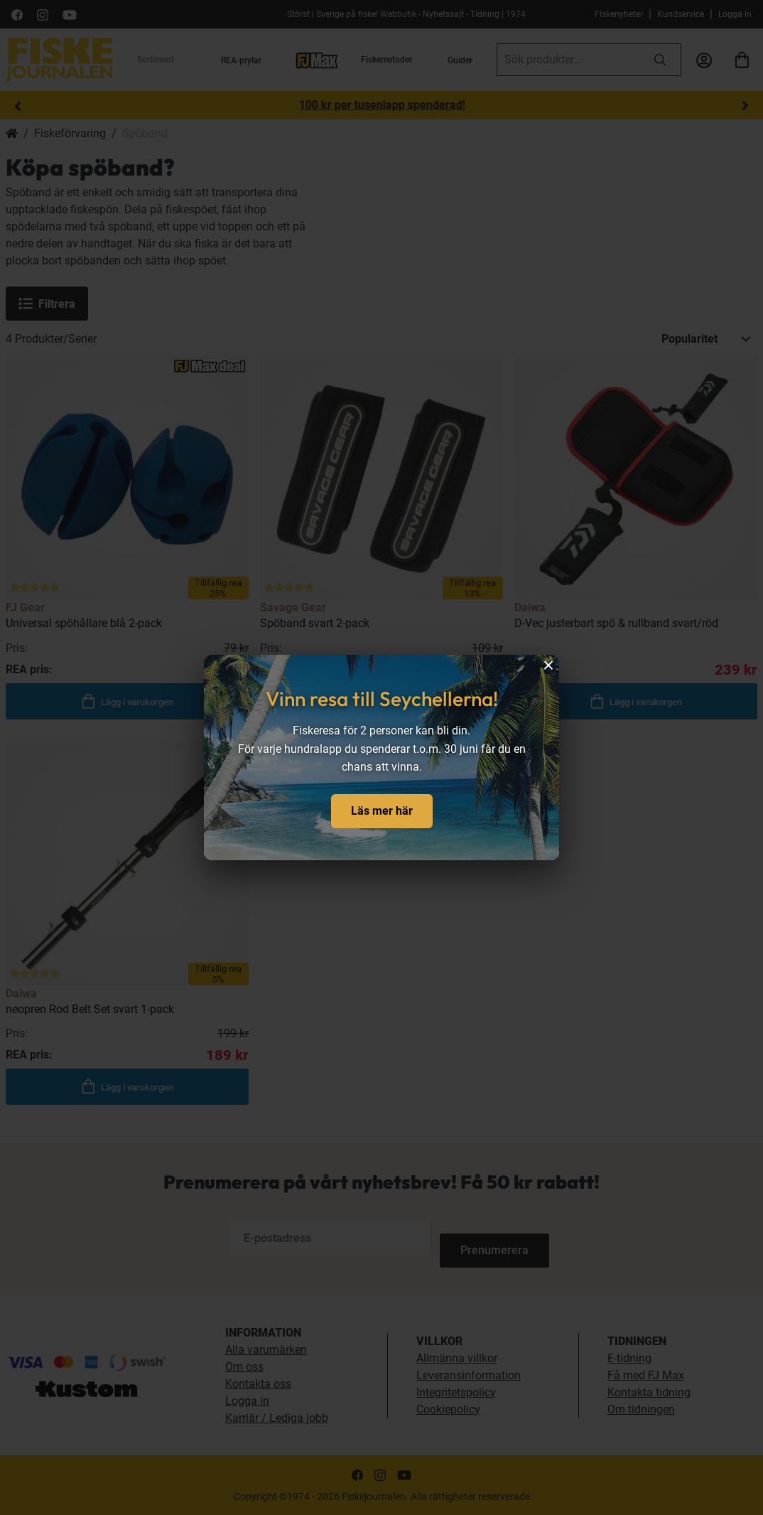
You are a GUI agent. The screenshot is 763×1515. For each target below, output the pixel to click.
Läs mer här (382, 811)
